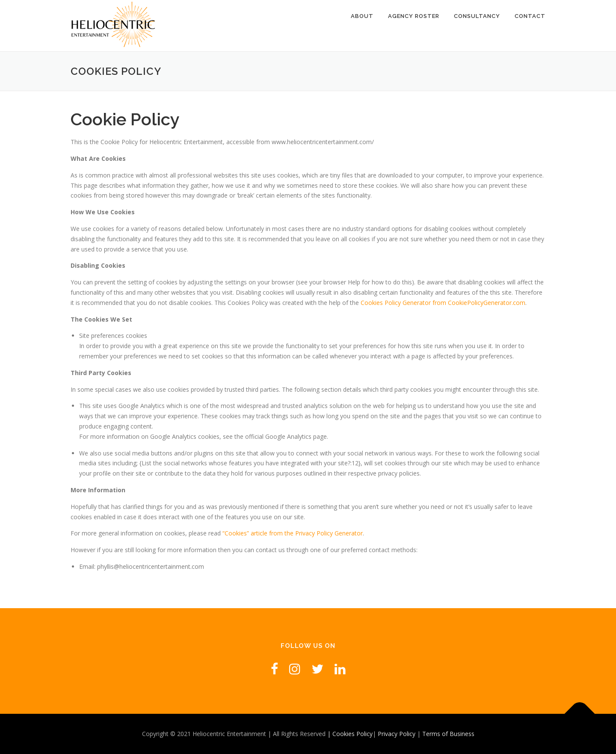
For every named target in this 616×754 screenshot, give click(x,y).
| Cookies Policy (350, 734)
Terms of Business (448, 734)
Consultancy (477, 16)
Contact (530, 16)
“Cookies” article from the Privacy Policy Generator (292, 533)
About (362, 16)
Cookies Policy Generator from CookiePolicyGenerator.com (443, 303)
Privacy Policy (397, 734)
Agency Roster (413, 16)
